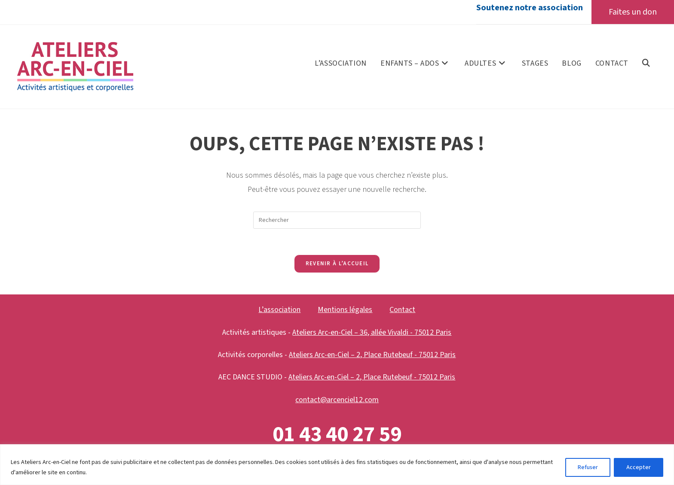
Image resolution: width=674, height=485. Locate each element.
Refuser (588, 467)
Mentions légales (345, 309)
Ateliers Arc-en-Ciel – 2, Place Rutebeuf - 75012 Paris (372, 354)
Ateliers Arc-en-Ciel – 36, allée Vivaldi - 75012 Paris (371, 332)
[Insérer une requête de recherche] (337, 220)
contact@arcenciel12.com (337, 399)
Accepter (638, 467)
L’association (279, 309)
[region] (337, 464)
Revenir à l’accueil (337, 263)
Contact (402, 309)
